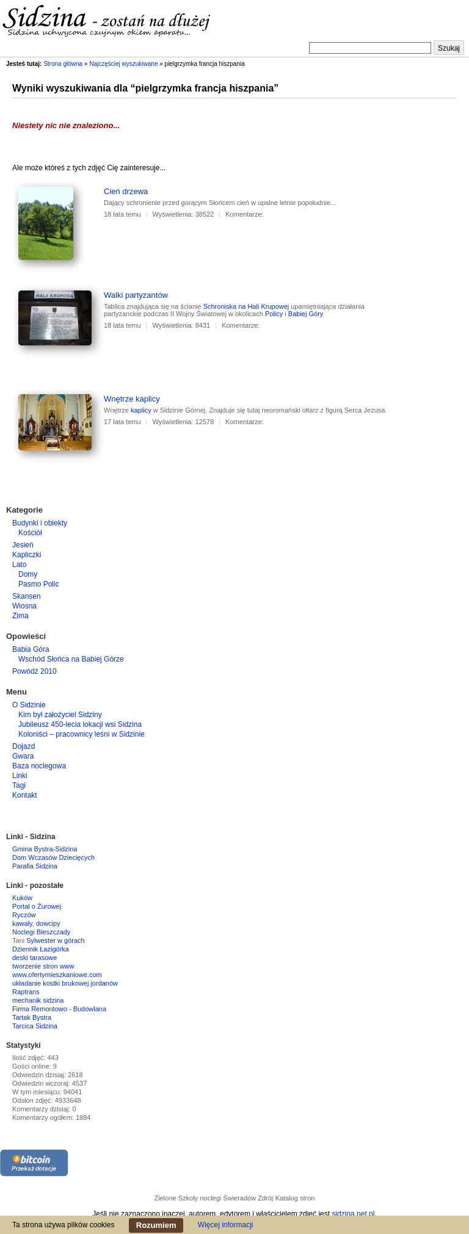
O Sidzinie (29, 705)
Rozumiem (156, 1225)
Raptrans (26, 991)
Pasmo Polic (38, 584)
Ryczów (24, 914)
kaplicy (141, 410)
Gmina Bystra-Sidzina (44, 849)
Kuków (22, 897)
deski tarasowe (34, 957)
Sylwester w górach (55, 940)
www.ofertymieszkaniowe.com (57, 974)
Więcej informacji (225, 1225)
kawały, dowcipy (36, 923)
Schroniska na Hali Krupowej (246, 306)
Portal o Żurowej (36, 906)
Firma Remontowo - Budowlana (59, 1008)
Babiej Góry (305, 313)
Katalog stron (295, 1198)
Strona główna (62, 63)
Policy (274, 313)
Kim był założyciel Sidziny (60, 714)
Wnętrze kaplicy (132, 398)
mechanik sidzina (38, 1000)
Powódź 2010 (34, 671)
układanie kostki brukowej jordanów (65, 983)
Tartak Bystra (31, 1017)
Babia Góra (30, 649)
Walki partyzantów (136, 295)
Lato (19, 564)
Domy (27, 574)
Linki (19, 775)
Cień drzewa (126, 191)
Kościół (30, 533)
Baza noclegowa (39, 766)
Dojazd (23, 746)
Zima (20, 616)
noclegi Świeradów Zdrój (236, 1198)
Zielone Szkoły (176, 1198)
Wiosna (24, 606)
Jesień (23, 545)
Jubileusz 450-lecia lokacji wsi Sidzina (80, 724)
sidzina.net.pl (353, 1214)
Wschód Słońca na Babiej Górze (71, 659)
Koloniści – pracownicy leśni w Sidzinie (81, 734)
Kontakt (24, 795)
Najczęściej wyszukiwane (123, 63)
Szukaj (449, 48)
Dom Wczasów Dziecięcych (53, 857)
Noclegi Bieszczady (41, 932)
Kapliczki (26, 554)
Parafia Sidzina (34, 866)
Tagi (19, 785)
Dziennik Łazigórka (40, 949)
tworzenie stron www (43, 966)
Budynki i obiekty (39, 523)
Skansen (26, 596)
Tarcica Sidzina (34, 1026)
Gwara (23, 756)
